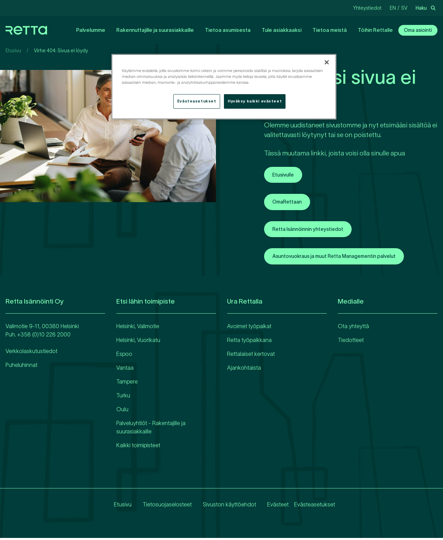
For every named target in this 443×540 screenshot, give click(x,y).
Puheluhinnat (21, 367)
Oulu (122, 411)
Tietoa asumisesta (219, 30)
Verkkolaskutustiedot (31, 353)
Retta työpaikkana (249, 342)
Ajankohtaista (244, 370)
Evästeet (272, 506)
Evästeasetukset (314, 506)
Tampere (127, 383)
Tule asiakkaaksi (273, 30)
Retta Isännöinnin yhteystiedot (312, 230)
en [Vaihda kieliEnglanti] (393, 8)
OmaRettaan (289, 203)
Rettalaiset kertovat (251, 356)
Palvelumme (82, 30)
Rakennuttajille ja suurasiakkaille (147, 30)
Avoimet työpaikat (249, 328)
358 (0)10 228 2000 (45, 336)
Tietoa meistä (321, 30)
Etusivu (13, 50)
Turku (123, 397)
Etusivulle (284, 175)
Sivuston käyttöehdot (224, 506)
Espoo (124, 356)
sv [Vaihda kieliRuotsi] (404, 8)
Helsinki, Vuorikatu (138, 342)
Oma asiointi (417, 30)
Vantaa (125, 370)
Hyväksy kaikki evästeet (255, 101)
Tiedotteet (351, 342)
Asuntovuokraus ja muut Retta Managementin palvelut (343, 258)
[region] (223, 86)
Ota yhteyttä (353, 328)
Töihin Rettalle (367, 30)
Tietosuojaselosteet (161, 506)
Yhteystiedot (367, 8)
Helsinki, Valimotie (137, 328)
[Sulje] (326, 62)
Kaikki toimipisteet (138, 447)
